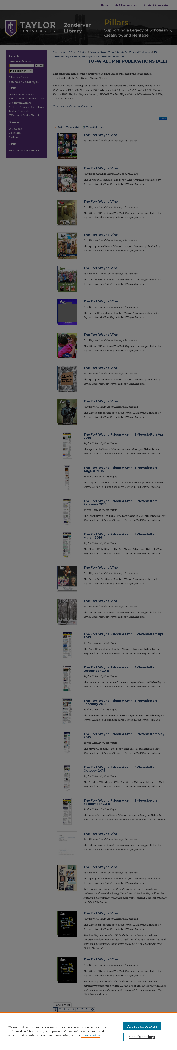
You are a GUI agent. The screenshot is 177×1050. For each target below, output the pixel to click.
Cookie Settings (142, 1036)
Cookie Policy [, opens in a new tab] (91, 1035)
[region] (88, 1031)
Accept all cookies (142, 1026)
